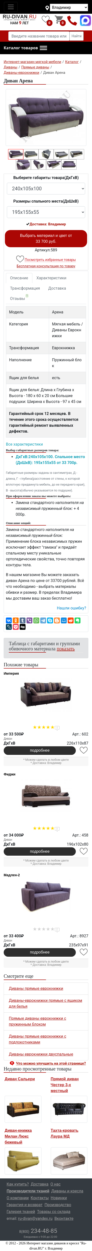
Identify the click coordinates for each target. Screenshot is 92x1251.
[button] (25, 48)
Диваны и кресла (67, 1191)
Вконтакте (63, 1218)
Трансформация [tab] (25, 288)
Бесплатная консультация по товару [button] (46, 266)
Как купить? (18, 1184)
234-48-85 (38, 1230)
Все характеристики (24, 444)
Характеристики (51, 278)
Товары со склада (53, 1211)
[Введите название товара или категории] (39, 36)
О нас (56, 1184)
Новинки (59, 1198)
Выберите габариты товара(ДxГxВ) (46, 177)
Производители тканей (28, 1191)
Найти (77, 36)
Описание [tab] (19, 278)
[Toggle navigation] (11, 7)
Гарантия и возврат (25, 1204)
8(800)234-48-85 (72, 20)
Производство (58, 1204)
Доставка (57, 288)
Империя (11, 673)
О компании (18, 1198)
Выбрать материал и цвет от (46, 238)
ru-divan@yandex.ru (35, 1218)
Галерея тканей (21, 1211)
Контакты (40, 1198)
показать (66, 648)
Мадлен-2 (12, 875)
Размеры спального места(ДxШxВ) (46, 201)
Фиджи (9, 774)
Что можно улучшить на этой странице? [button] (51, 1063)
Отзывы (19, 297)
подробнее (40, 750)
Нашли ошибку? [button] (71, 608)
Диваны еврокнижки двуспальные (41, 1054)
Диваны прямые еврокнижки (36, 988)
